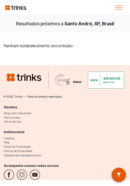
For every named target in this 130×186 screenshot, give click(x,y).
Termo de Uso (12, 121)
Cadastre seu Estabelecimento (22, 155)
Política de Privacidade (18, 151)
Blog (6, 142)
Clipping (9, 138)
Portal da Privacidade (17, 146)
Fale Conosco (12, 117)
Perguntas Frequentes (17, 113)
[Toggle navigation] (119, 7)
